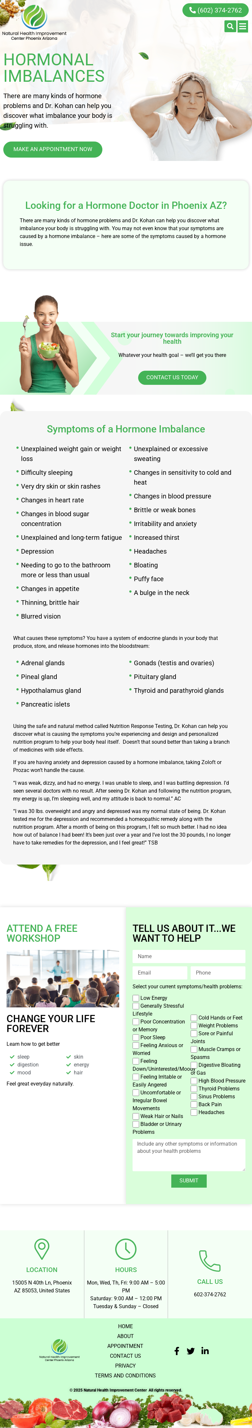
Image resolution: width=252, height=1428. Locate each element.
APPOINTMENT (125, 1345)
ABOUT (125, 1335)
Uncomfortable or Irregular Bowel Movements (157, 1100)
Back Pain (210, 1104)
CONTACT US (125, 1354)
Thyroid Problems (219, 1088)
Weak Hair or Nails (161, 1116)
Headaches (211, 1112)
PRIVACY (125, 1364)
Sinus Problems (217, 1096)
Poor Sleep (152, 1037)
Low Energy (153, 998)
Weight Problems (218, 1025)
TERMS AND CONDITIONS (125, 1374)
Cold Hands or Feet (220, 1017)
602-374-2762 (210, 1293)
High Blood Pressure (222, 1080)
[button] (230, 26)
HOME (125, 1325)
